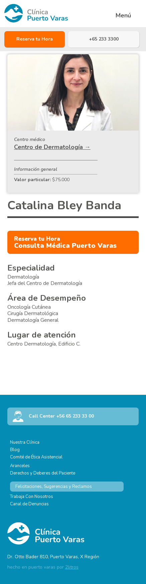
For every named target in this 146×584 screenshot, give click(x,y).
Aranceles (20, 466)
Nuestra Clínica (24, 442)
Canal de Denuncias (29, 504)
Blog (15, 450)
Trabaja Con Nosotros (31, 497)
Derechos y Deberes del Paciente (42, 473)
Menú (123, 15)
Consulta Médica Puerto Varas (65, 242)
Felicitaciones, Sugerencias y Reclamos (53, 487)
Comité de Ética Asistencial (36, 457)
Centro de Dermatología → (52, 147)
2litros (72, 567)
